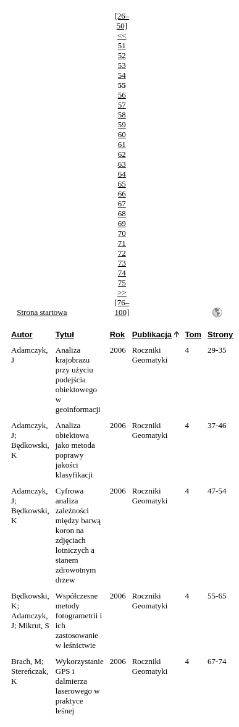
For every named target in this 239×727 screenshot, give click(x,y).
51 (122, 45)
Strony (220, 334)
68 (122, 213)
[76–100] (121, 307)
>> (122, 292)
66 (122, 193)
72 (122, 253)
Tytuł (65, 334)
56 (122, 94)
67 (122, 203)
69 (122, 223)
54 (122, 75)
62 (122, 154)
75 (122, 282)
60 (122, 134)
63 (122, 164)
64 (122, 174)
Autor (22, 334)
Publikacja (152, 334)
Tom (193, 334)
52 (122, 55)
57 (122, 104)
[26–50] (121, 20)
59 (122, 124)
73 (122, 262)
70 (122, 233)
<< (122, 35)
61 (122, 144)
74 (122, 272)
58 (122, 114)
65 (122, 183)
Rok (117, 334)
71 (122, 243)
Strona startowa (42, 312)
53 (122, 65)
